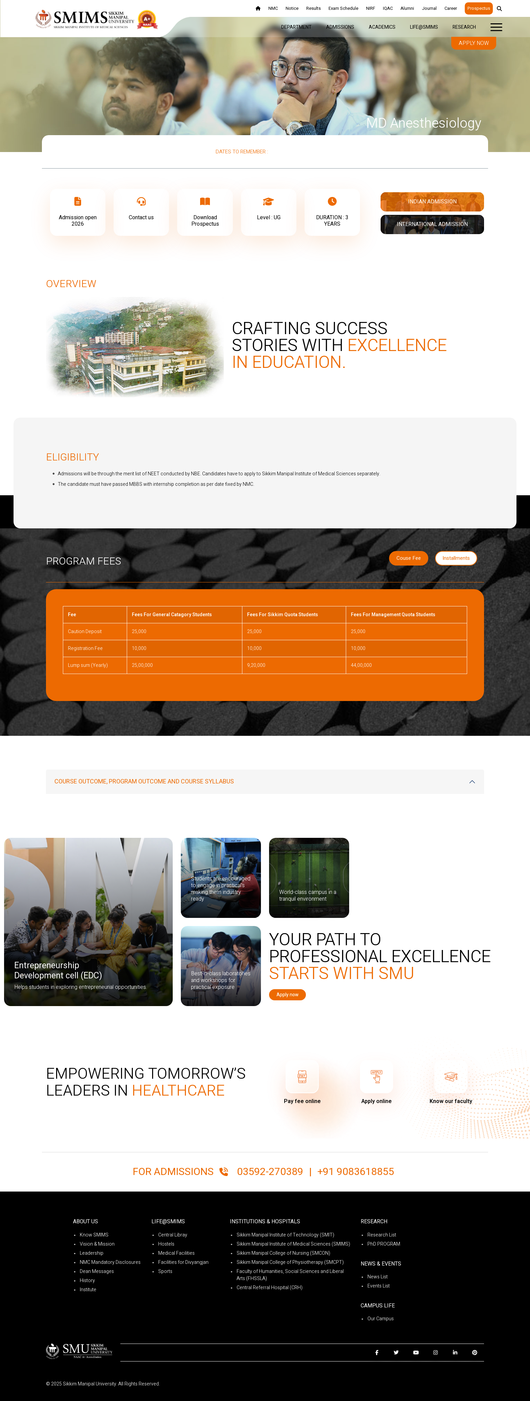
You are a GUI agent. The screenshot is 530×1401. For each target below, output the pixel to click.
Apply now (474, 43)
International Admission (432, 224)
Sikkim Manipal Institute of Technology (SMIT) (285, 1235)
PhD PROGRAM (383, 1244)
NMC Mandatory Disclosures (110, 1262)
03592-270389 (270, 1172)
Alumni (407, 8)
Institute (88, 1289)
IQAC (388, 8)
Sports (165, 1271)
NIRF (370, 8)
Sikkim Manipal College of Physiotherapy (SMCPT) (290, 1262)
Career (450, 8)
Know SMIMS (94, 1235)
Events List (378, 1286)
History (87, 1280)
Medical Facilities (176, 1253)
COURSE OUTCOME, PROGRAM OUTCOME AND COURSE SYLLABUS (144, 781)
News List (377, 1276)
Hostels (166, 1244)
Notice (292, 8)
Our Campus (380, 1318)
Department (296, 27)
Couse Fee (408, 558)
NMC (273, 8)
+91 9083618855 (355, 1172)
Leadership (91, 1253)
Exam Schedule (343, 8)
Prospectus (478, 8)
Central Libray (172, 1235)
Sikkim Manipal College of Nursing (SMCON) (283, 1253)
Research (464, 27)
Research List (381, 1235)
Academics (382, 27)
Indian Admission (432, 202)
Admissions (340, 27)
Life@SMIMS (424, 27)
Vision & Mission (97, 1244)
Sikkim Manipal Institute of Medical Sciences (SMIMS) (293, 1244)
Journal (429, 8)
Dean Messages (97, 1271)
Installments (456, 558)
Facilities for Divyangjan (183, 1262)
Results (313, 8)
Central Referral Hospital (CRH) (270, 1287)
